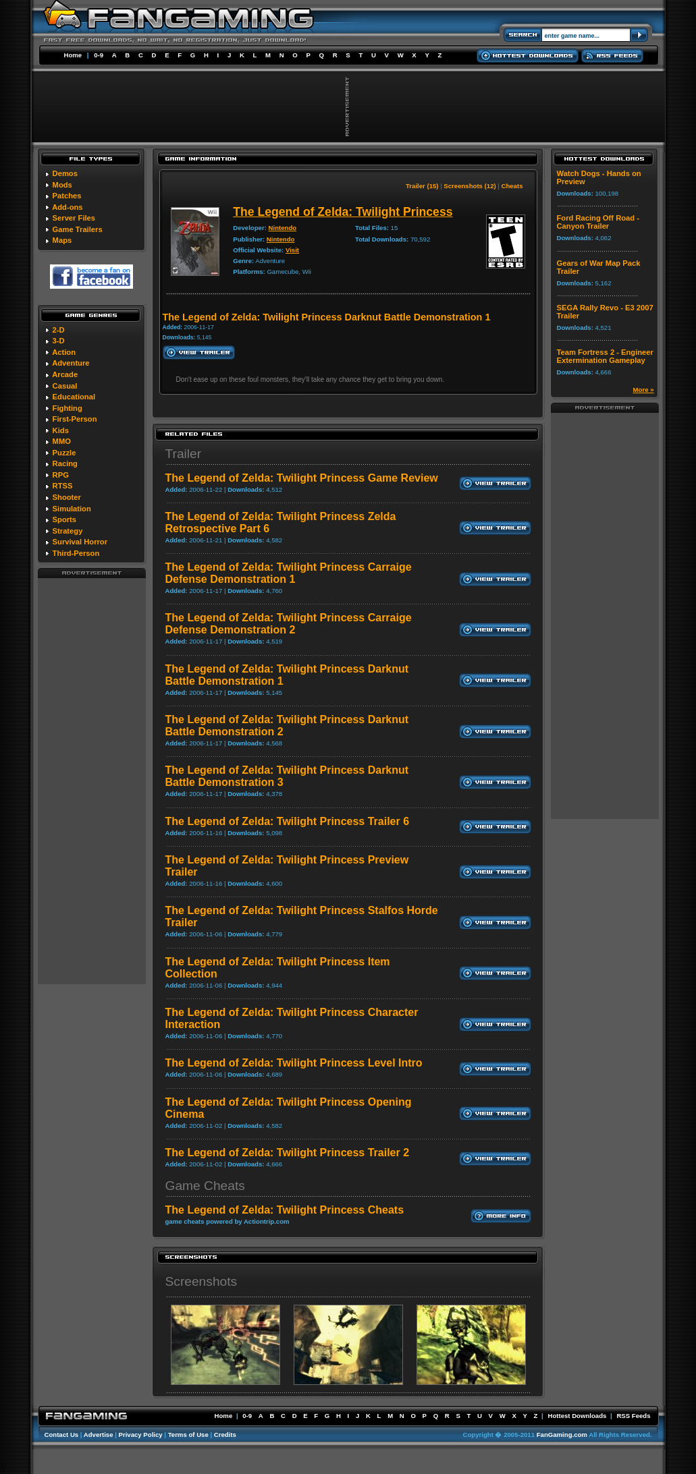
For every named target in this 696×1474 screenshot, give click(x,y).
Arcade (65, 374)
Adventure (70, 363)
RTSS (63, 486)
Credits (225, 1434)
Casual (65, 386)
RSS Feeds (633, 1415)
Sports (64, 519)
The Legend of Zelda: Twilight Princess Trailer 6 (287, 821)
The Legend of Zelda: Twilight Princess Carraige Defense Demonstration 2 (288, 623)
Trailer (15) (422, 186)
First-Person (75, 419)
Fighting (67, 408)
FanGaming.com (562, 1434)
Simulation (72, 509)
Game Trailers (78, 229)
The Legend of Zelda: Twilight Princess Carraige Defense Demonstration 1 (288, 573)
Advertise (98, 1434)
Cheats (512, 186)
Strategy (68, 531)
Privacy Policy (141, 1434)
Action (64, 352)
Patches (67, 196)
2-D (59, 330)
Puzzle (64, 453)
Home (73, 55)
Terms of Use (188, 1434)
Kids (61, 430)
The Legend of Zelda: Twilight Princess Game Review (301, 478)
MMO (62, 441)
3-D (59, 341)
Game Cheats (205, 1186)
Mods (62, 185)
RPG (61, 475)
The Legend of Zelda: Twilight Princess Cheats (284, 1210)
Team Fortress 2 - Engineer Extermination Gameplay (605, 356)
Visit (292, 250)
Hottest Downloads (576, 1415)
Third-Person (76, 553)
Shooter (67, 497)
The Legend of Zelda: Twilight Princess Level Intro (294, 1063)
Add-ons (67, 207)
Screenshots (201, 1281)
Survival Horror (80, 542)
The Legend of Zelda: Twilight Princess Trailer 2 (287, 1152)
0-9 (98, 55)
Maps (62, 240)
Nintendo (283, 227)
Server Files (74, 218)
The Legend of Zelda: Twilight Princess (342, 212)
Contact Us (62, 1434)
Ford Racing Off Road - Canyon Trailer (598, 222)
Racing (65, 463)
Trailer (183, 454)
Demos (65, 173)
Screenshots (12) (470, 186)
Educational (74, 397)
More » (643, 389)
